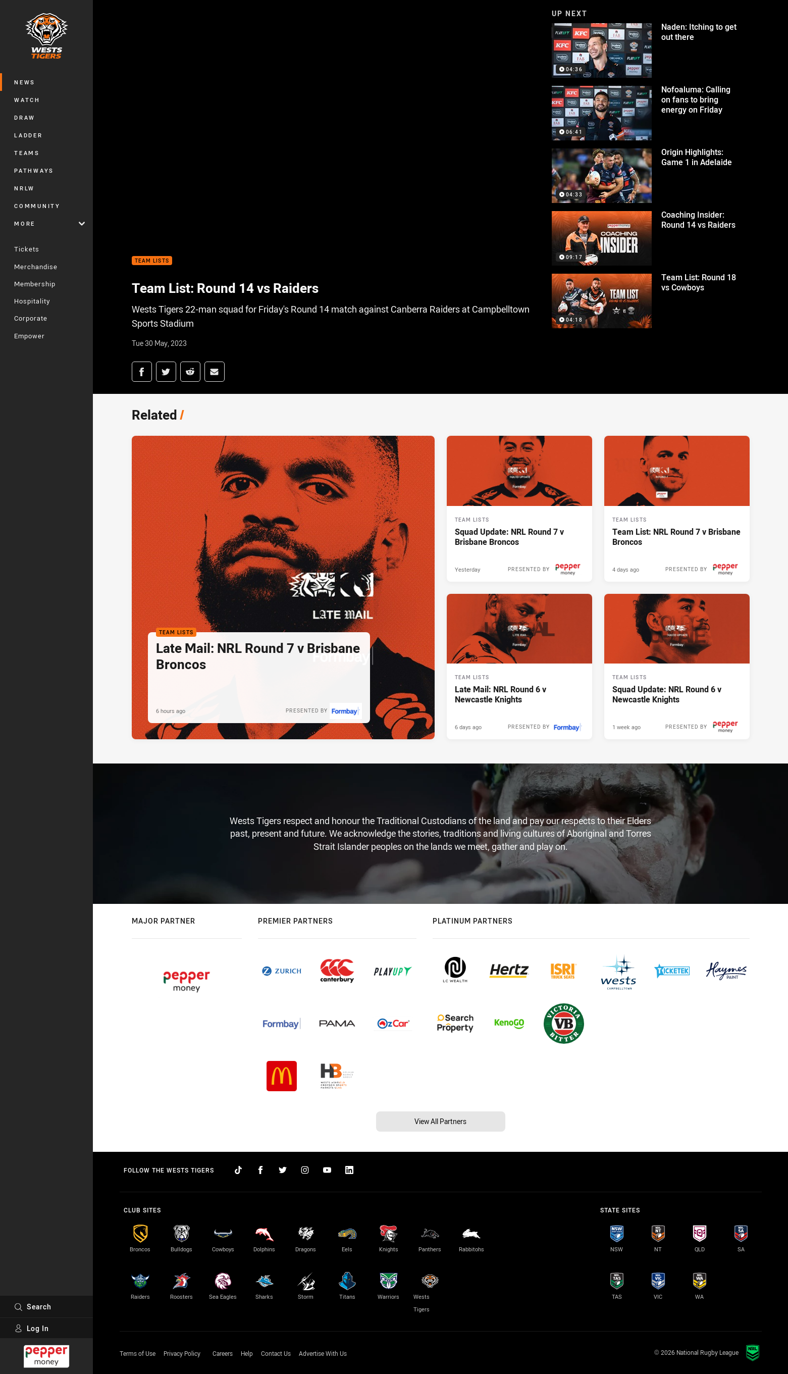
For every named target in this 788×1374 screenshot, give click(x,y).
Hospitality (32, 301)
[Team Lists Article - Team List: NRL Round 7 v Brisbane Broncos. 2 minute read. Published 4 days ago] (677, 508)
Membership (35, 283)
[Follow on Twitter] (283, 1170)
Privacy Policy (182, 1353)
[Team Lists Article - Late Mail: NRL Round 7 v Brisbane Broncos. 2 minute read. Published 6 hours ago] (283, 587)
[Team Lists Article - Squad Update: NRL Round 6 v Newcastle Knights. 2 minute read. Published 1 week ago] (677, 666)
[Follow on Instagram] (305, 1170)
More (49, 223)
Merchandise (36, 266)
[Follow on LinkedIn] (349, 1170)
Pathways (34, 170)
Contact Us (276, 1353)
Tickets (26, 248)
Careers (223, 1353)
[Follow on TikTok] (238, 1170)
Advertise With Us (323, 1353)
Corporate (30, 318)
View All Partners (440, 1121)
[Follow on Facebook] (260, 1170)
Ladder (28, 135)
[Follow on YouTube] (327, 1170)
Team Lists (152, 261)
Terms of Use (137, 1353)
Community (37, 206)
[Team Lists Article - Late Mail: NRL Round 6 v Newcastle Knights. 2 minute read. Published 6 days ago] (519, 666)
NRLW (24, 188)
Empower (29, 335)
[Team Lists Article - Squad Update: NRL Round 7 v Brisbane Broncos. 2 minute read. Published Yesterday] (519, 508)
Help (247, 1353)
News (24, 82)
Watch (27, 100)
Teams (27, 153)
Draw (24, 117)
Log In (31, 1328)
